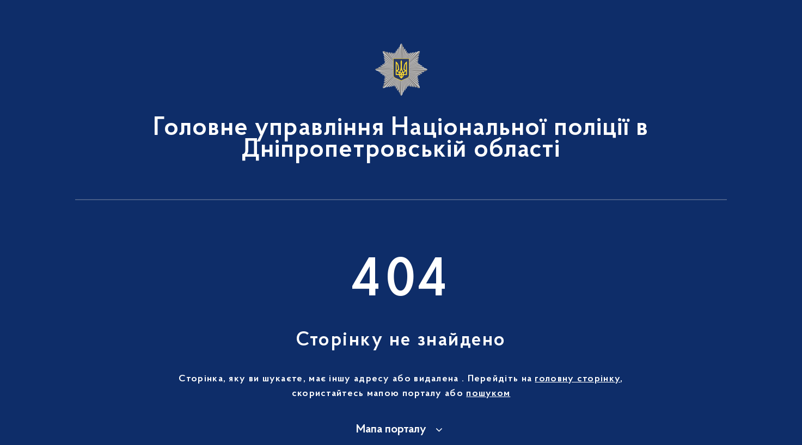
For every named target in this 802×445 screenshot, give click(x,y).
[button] (401, 429)
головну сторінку (577, 379)
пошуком (488, 394)
